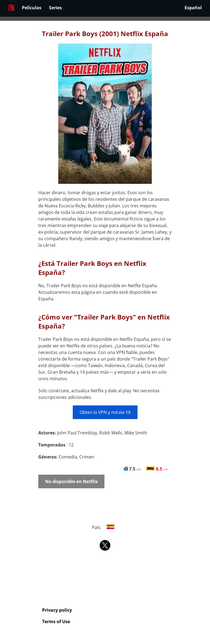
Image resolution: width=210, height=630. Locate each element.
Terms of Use (56, 622)
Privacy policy (57, 610)
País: (105, 527)
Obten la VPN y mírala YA (105, 412)
